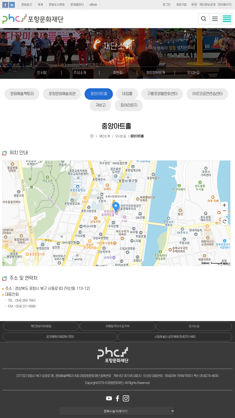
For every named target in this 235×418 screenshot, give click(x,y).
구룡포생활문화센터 (162, 94)
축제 (40, 4)
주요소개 (79, 73)
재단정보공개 (207, 4)
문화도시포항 (57, 4)
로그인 (167, 4)
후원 (193, 4)
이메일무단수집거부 (117, 326)
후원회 (117, 73)
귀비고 (101, 105)
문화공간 (26, 4)
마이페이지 (224, 4)
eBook (93, 4)
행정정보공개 (155, 73)
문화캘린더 (77, 4)
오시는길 (193, 73)
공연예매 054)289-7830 (59, 336)
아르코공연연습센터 (207, 94)
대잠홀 (127, 94)
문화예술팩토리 (22, 94)
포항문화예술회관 (62, 94)
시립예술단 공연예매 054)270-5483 (175, 336)
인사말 (41, 73)
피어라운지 (128, 105)
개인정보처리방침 (41, 326)
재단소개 (104, 136)
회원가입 (181, 4)
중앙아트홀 (98, 94)
